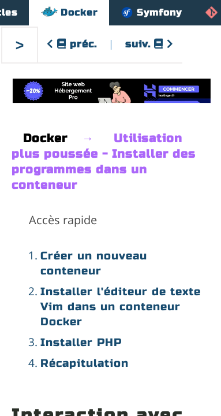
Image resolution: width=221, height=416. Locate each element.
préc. (72, 44)
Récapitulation (84, 363)
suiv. (149, 44)
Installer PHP (81, 342)
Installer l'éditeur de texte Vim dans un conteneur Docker (120, 306)
